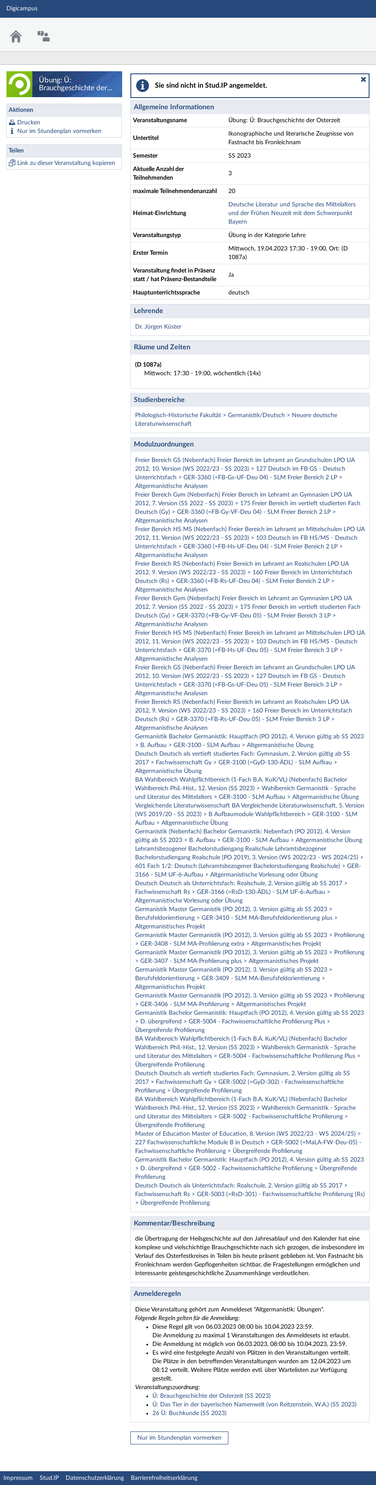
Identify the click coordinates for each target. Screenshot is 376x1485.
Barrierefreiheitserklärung (164, 1478)
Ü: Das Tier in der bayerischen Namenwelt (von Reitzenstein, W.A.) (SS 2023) (254, 1405)
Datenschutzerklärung (95, 1478)
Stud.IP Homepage (343, 29)
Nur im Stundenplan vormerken (59, 131)
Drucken (28, 123)
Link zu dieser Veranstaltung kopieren (66, 163)
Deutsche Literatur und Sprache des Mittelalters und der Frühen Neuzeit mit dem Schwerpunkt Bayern (292, 213)
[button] (363, 79)
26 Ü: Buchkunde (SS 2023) (189, 1413)
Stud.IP (49, 1478)
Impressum (18, 1478)
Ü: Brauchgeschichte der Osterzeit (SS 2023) (211, 1396)
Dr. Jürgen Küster (158, 327)
